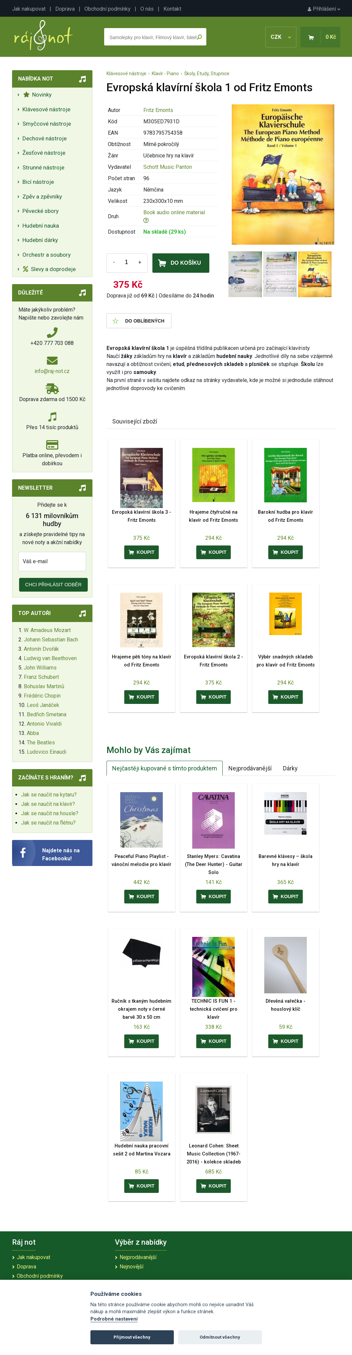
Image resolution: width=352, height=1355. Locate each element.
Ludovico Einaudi (46, 752)
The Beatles (41, 742)
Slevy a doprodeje (49, 269)
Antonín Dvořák (41, 649)
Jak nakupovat (29, 9)
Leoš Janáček (43, 705)
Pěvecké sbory (40, 211)
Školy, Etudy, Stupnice (206, 73)
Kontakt (172, 9)
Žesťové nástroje (43, 152)
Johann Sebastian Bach (51, 639)
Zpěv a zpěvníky (42, 196)
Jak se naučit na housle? (49, 813)
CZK (281, 37)
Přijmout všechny (132, 1337)
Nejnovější (131, 1266)
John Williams (40, 667)
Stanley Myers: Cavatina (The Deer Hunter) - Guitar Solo (213, 864)
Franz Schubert (41, 677)
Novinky (37, 94)
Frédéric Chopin (42, 696)
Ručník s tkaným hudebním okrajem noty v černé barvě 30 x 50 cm (141, 1009)
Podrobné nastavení (114, 1319)
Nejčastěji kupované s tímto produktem (164, 768)
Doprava (65, 9)
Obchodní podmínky (107, 9)
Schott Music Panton (167, 167)
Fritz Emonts (158, 110)
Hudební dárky (40, 240)
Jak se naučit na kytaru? (49, 794)
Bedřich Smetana (46, 714)
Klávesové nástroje (46, 109)
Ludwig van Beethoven (50, 658)
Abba (33, 733)
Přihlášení (323, 9)
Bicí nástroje (38, 181)
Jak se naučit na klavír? (48, 804)
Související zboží (134, 421)
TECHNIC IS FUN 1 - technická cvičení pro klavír (213, 1009)
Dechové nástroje (44, 138)
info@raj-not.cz (52, 371)
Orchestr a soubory (46, 254)
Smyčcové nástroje (46, 123)
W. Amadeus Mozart (47, 630)
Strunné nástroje (43, 167)
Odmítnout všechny (220, 1337)
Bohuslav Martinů (44, 686)
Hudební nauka (40, 225)
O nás (147, 9)
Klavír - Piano (165, 73)
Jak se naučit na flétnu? (48, 823)
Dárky (290, 768)
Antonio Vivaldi (44, 724)
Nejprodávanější (250, 768)
